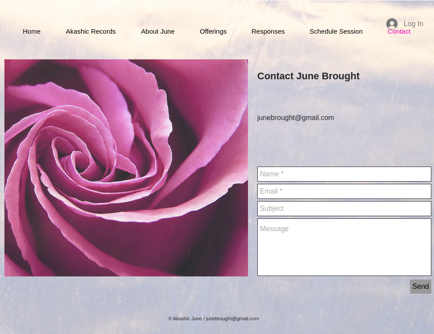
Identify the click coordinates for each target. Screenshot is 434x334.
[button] (213, 31)
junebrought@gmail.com (232, 318)
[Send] (420, 287)
